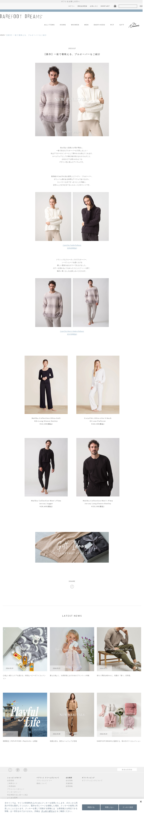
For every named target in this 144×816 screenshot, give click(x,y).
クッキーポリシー (14, 792)
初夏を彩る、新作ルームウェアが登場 (63, 741)
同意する (91, 807)
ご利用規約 (11, 786)
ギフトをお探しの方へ (72, 1)
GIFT (123, 25)
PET (114, 25)
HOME (65, 25)
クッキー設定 (128, 807)
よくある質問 (12, 798)
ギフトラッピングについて (92, 780)
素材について (42, 783)
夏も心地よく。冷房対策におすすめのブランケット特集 (69, 675)
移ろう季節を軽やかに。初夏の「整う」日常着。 (114, 675)
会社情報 (69, 780)
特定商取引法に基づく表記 (17, 795)
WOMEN (77, 25)
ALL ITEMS (51, 25)
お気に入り (95, 6)
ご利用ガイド (12, 783)
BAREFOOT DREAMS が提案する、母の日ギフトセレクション (119, 741)
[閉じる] (141, 801)
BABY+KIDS (101, 25)
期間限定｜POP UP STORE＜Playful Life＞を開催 (20, 741)
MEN (88, 25)
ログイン (73, 6)
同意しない (109, 807)
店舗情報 (69, 783)
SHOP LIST (106, 6)
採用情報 (69, 786)
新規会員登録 (84, 6)
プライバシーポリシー (15, 789)
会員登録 (10, 780)
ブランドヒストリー (44, 780)
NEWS (3, 35)
